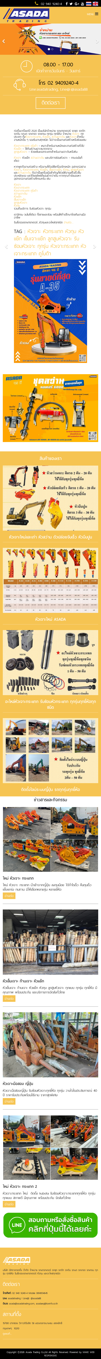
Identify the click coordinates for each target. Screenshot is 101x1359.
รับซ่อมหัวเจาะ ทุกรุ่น (46, 242)
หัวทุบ (66, 169)
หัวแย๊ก (46, 136)
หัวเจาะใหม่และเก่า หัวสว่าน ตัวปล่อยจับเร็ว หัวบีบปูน (50, 537)
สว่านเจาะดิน (58, 136)
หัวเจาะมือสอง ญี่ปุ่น (18, 1084)
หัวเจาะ (76, 133)
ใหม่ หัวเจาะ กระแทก (18, 878)
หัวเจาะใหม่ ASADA (50, 619)
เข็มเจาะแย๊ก (55, 169)
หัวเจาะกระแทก (33, 136)
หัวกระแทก (53, 231)
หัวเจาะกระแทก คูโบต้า (26, 145)
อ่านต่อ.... (68, 222)
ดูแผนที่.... (7, 1334)
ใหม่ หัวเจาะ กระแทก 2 (20, 1186)
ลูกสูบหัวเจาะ (20, 151)
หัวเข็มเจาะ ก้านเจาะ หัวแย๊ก (23, 981)
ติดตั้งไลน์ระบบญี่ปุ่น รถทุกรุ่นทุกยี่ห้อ (50, 789)
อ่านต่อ (9, 896)
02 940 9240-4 (48, 4)
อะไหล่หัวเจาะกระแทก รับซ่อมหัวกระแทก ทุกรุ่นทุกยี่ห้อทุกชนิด (50, 704)
